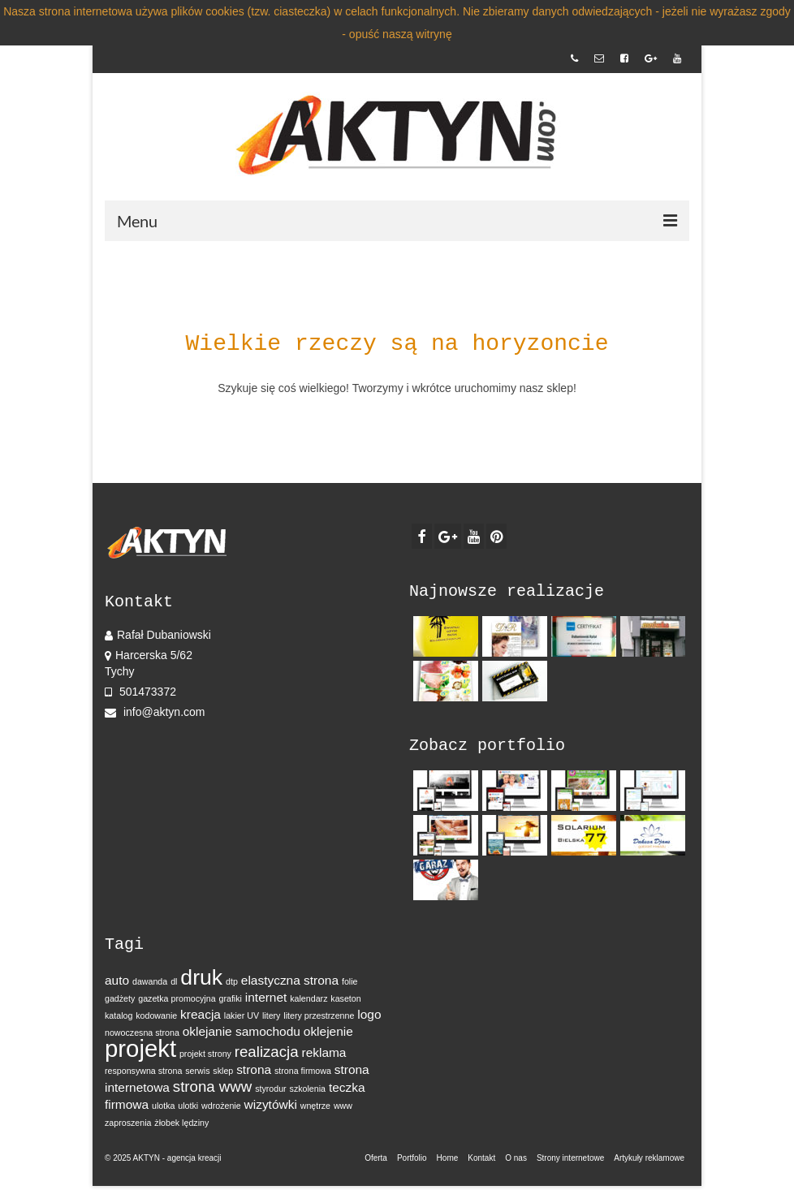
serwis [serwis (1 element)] (197, 1071)
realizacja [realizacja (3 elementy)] (267, 1051)
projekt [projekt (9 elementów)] (140, 1048)
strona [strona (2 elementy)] (253, 1069)
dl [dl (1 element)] (173, 981)
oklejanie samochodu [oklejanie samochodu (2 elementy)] (241, 1031)
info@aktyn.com (155, 711)
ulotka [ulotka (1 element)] (163, 1105)
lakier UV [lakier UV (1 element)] (241, 1015)
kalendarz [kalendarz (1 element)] (308, 998)
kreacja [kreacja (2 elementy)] (200, 1014)
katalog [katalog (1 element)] (118, 1015)
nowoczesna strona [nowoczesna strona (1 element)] (142, 1032)
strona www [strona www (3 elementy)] (212, 1086)
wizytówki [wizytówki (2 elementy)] (270, 1104)
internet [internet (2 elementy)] (266, 997)
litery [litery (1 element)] (271, 1015)
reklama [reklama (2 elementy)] (323, 1052)
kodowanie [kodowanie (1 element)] (156, 1015)
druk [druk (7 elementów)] (201, 977)
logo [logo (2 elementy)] (369, 1014)
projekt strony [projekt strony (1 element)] (205, 1053)
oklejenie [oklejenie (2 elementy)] (328, 1031)
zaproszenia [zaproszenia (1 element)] (128, 1122)
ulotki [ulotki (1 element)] (188, 1105)
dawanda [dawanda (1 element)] (149, 981)
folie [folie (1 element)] (350, 981)
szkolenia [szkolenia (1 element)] (308, 1088)
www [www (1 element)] (343, 1105)
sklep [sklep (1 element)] (223, 1071)
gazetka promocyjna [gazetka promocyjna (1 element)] (176, 998)
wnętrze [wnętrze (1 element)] (315, 1105)
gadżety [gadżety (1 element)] (120, 998)
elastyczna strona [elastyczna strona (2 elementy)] (290, 980)
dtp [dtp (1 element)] (232, 981)
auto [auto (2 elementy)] (117, 980)
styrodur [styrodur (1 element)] (271, 1088)
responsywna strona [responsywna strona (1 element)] (143, 1071)
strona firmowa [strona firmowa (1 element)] (302, 1071)
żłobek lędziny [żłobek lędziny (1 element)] (181, 1122)
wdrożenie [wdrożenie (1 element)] (221, 1105)
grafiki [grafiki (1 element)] (229, 998)
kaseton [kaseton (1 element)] (345, 998)
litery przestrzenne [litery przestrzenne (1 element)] (318, 1015)
